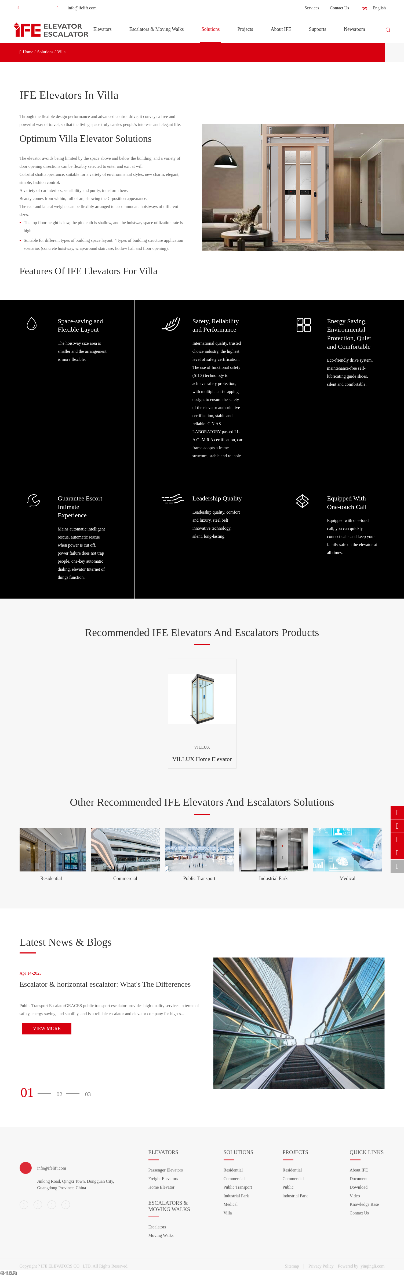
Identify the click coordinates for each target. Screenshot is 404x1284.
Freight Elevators (163, 1182)
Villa (61, 52)
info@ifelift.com (75, 8)
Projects (245, 35)
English (375, 8)
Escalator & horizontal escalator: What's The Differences (105, 984)
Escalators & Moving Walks (156, 35)
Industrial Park (273, 878)
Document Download (359, 1186)
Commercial (125, 878)
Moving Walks (161, 1239)
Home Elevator (161, 1191)
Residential (51, 878)
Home (28, 52)
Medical (347, 878)
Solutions (210, 35)
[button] (37, 1092)
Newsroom (354, 35)
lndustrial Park (295, 1199)
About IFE (281, 35)
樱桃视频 (8, 1273)
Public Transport (199, 878)
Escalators (157, 1230)
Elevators (102, 35)
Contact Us (339, 8)
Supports (317, 35)
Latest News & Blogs (66, 942)
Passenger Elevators (165, 1173)
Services (312, 8)
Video (355, 1199)
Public (288, 1191)
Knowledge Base (364, 1208)
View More (47, 1028)
